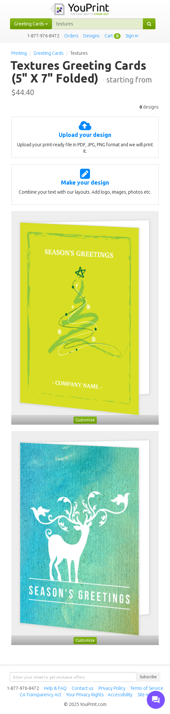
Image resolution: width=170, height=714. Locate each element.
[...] (97, 23)
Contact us (83, 688)
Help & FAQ (55, 688)
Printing (19, 53)
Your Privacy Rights (85, 694)
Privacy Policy (111, 688)
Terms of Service (146, 688)
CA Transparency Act (40, 694)
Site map (145, 694)
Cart (109, 35)
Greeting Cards (49, 53)
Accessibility (120, 694)
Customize (85, 420)
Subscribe (148, 677)
